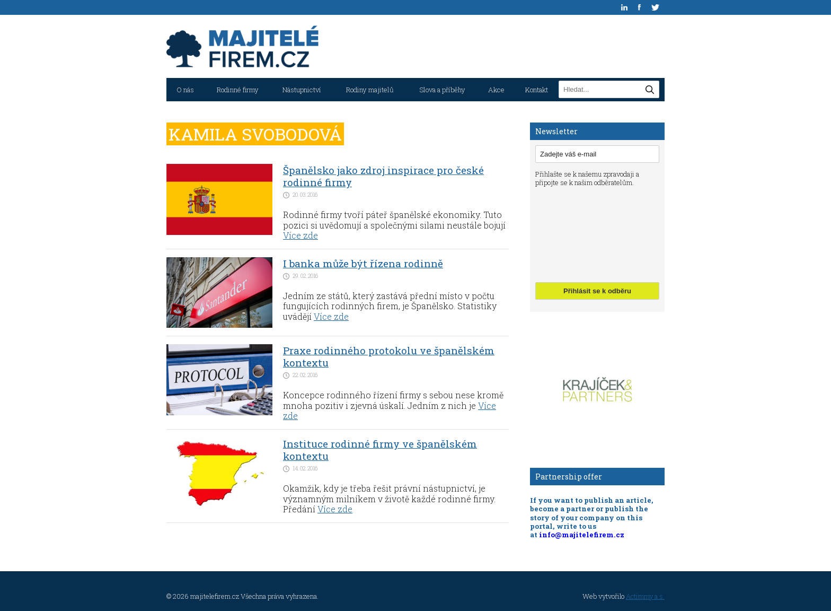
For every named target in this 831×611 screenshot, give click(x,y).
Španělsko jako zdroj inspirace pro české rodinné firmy (383, 176)
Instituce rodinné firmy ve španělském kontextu (380, 449)
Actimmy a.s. (645, 596)
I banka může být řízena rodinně (363, 263)
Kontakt (536, 89)
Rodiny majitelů (370, 89)
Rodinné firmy (238, 89)
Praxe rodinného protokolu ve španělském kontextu (388, 356)
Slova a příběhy (442, 89)
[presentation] (578, 233)
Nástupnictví (301, 89)
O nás (185, 89)
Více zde (300, 235)
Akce (496, 89)
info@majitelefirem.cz (581, 534)
